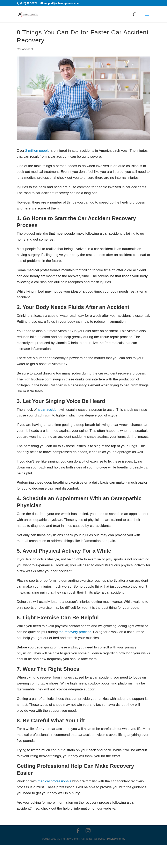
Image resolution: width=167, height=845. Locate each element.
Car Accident (25, 49)
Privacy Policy (116, 838)
